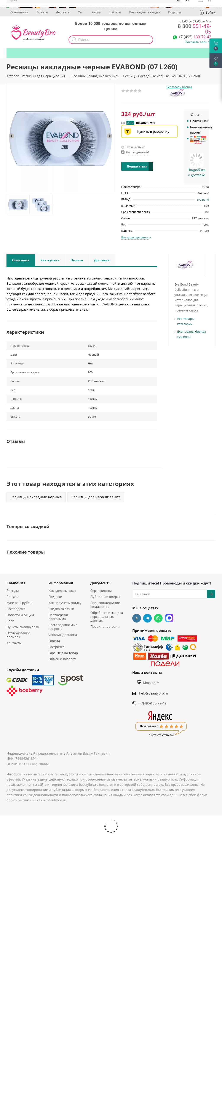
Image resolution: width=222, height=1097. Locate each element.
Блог (10, 621)
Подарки (174, 12)
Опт (81, 12)
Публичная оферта (105, 596)
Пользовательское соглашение (105, 604)
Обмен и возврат (62, 659)
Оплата (54, 641)
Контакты (14, 643)
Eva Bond (203, 199)
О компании (19, 12)
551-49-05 (194, 28)
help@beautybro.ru (153, 693)
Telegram (147, 618)
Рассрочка (56, 647)
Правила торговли (105, 626)
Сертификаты (101, 590)
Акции (96, 12)
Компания (15, 583)
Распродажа (15, 609)
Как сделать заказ (62, 590)
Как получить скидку (144, 12)
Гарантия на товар (63, 653)
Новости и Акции (20, 615)
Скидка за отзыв (61, 609)
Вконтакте (136, 618)
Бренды (12, 590)
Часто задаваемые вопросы (62, 627)
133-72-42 (194, 36)
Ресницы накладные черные (36, 496)
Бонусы (42, 12)
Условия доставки (62, 634)
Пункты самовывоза (22, 627)
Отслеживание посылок (18, 635)
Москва (146, 682)
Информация (60, 583)
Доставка (63, 12)
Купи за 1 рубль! (19, 602)
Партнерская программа (58, 617)
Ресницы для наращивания (95, 496)
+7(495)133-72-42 (152, 703)
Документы (101, 583)
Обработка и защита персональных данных (106, 616)
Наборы (115, 12)
